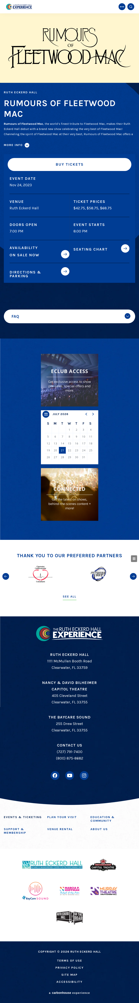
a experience (69, 992)
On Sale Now (24, 255)
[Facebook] (55, 775)
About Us (99, 829)
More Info (13, 145)
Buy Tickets (70, 164)
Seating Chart (90, 249)
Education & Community (102, 818)
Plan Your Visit (62, 817)
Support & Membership (15, 830)
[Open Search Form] (130, 6)
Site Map (69, 974)
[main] (69, 270)
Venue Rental (60, 829)
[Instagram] (84, 775)
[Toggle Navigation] (122, 6)
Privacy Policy (69, 967)
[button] (86, 414)
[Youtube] (69, 775)
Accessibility (69, 982)
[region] (69, 437)
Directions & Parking (25, 274)
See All (69, 596)
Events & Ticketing (23, 817)
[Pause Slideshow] (134, 558)
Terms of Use (69, 960)
